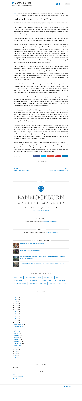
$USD (16, 287)
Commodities (46, 13)
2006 (17, 367)
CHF (41, 13)
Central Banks (18, 292)
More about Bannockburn (41, 220)
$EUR (41, 287)
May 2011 (18, 350)
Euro (65, 13)
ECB (62, 13)
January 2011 (19, 357)
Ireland (21, 15)
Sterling (45, 289)
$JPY (58, 287)
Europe (16, 15)
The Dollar (41, 15)
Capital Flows (36, 13)
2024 (17, 310)
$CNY (31, 295)
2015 (17, 327)
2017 (17, 323)
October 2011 (19, 340)
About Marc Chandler (18, 389)
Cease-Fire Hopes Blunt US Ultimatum (32, 259)
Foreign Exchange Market (31, 292)
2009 (17, 362)
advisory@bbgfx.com (52, 242)
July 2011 (18, 346)
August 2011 (19, 344)
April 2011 (18, 351)
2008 (17, 363)
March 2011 (19, 353)
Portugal (26, 15)
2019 (17, 319)
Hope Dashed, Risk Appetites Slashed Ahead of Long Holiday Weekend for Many (43, 272)
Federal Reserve (19, 289)
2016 (17, 325)
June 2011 (18, 348)
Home (16, 13)
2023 (17, 312)
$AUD (51, 289)
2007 (17, 365)
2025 (17, 308)
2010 (17, 360)
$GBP (27, 289)
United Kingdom (44, 292)
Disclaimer (15, 393)
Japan (22, 287)
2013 (17, 331)
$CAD (56, 289)
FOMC (26, 295)
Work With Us (16, 391)
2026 (17, 306)
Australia (21, 13)
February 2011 (20, 355)
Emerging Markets (36, 289)
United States (48, 15)
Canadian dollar (28, 13)
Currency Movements (55, 13)
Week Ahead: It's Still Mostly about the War (33, 253)
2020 (17, 318)
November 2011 (20, 338)
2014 (17, 329)
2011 (17, 335)
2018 (17, 321)
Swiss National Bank (34, 15)
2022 (17, 314)
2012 (17, 333)
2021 (17, 316)
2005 (17, 369)
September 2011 (20, 342)
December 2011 (20, 336)
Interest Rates (54, 292)
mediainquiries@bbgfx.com (50, 231)
